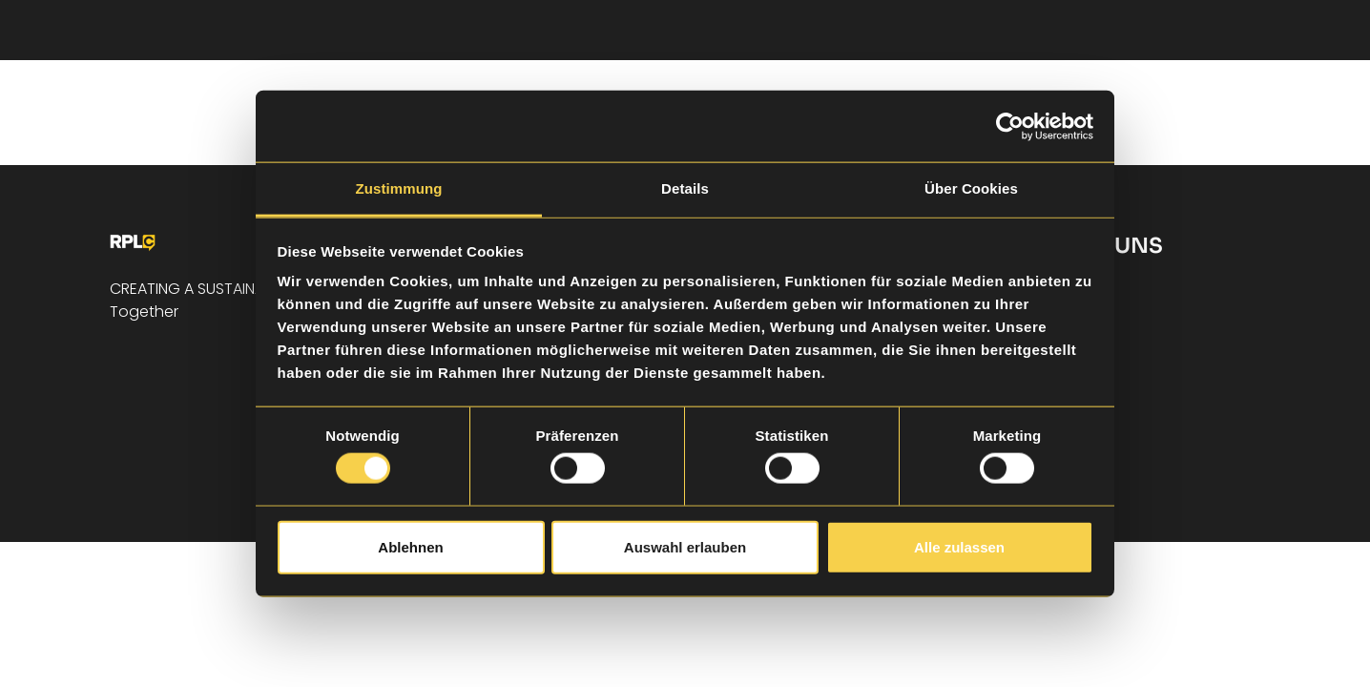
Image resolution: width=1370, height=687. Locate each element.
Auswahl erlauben (685, 546)
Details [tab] (685, 188)
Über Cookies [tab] (971, 188)
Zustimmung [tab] (399, 188)
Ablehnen (410, 546)
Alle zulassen (959, 546)
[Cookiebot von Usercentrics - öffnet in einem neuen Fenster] (1009, 126)
